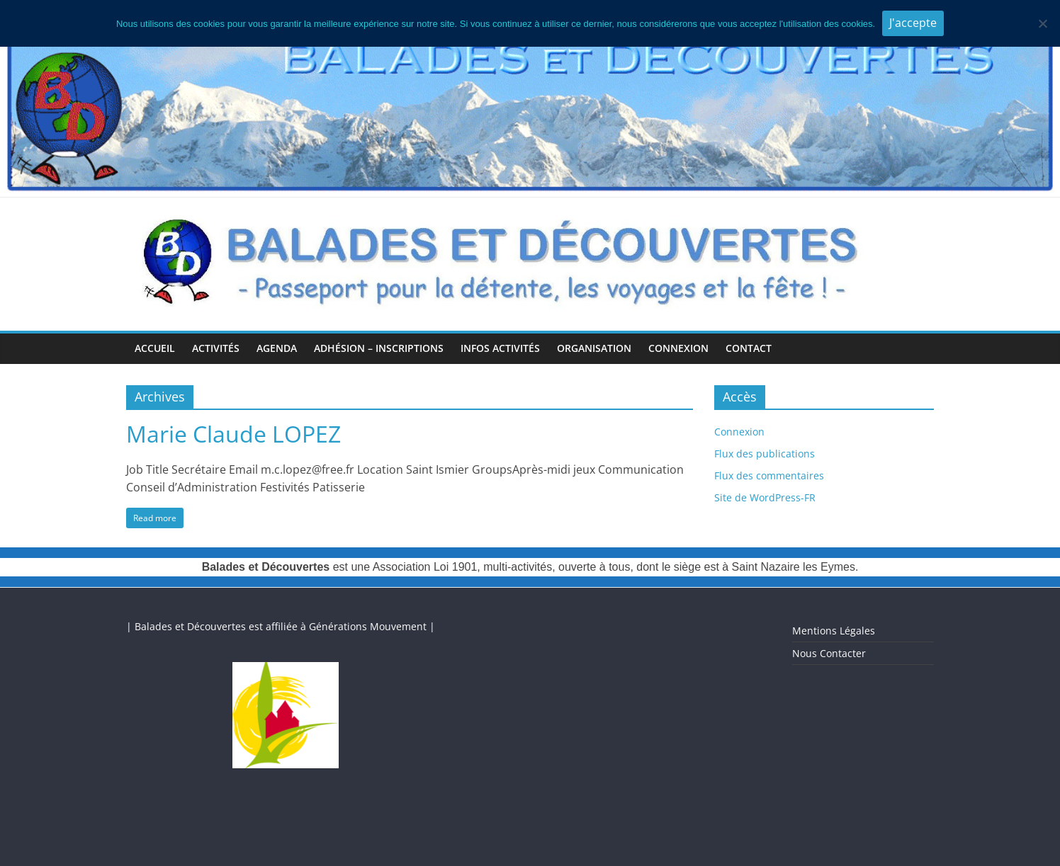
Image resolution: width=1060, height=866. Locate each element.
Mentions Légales (833, 630)
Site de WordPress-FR (765, 497)
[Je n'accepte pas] (1042, 23)
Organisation (594, 348)
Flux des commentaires (769, 475)
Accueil (155, 348)
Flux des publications (764, 453)
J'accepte (913, 22)
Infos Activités (500, 348)
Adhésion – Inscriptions (379, 348)
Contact (749, 348)
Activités (215, 348)
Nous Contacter (829, 653)
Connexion (678, 348)
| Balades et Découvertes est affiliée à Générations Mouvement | (280, 626)
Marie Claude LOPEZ (233, 433)
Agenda (276, 348)
